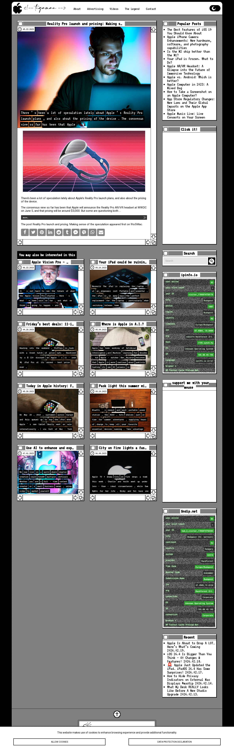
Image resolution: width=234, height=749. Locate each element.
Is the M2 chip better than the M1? (188, 53)
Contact (151, 9)
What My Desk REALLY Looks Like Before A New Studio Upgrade (187, 690)
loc (190, 331)
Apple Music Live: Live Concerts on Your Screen (186, 115)
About (77, 9)
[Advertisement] (189, 188)
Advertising (95, 9)
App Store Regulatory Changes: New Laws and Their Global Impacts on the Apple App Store (191, 104)
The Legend (132, 9)
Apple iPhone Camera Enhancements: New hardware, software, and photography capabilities (189, 42)
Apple (75, 207)
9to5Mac (136, 224)
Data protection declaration (174, 742)
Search (212, 261)
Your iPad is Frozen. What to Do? (190, 61)
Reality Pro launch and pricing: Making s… (84, 23)
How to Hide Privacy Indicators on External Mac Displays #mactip (188, 679)
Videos (114, 9)
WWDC (142, 207)
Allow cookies (59, 742)
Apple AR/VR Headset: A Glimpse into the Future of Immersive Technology (188, 70)
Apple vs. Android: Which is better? (189, 79)
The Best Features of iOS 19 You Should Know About (189, 31)
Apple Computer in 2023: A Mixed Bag (187, 86)
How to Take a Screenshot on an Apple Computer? (189, 93)
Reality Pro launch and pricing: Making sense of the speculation (71, 224)
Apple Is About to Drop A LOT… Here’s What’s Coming (191, 645)
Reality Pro (91, 198)
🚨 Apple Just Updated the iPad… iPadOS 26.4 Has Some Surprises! (188, 668)
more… (25, 217)
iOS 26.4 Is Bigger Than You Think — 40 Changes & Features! (189, 657)
